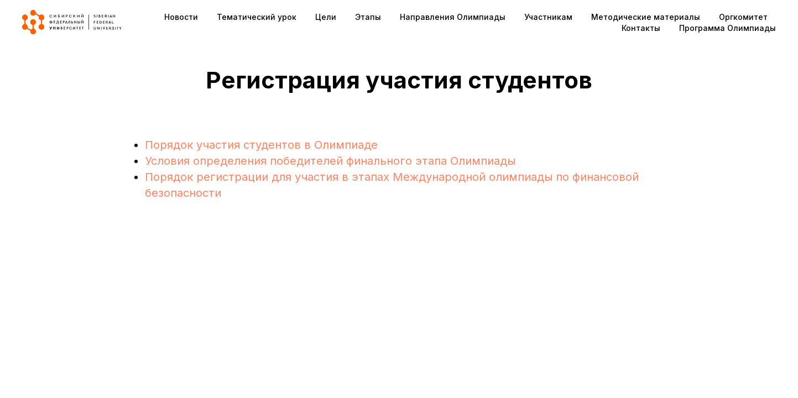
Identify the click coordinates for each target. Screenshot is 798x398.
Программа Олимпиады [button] (727, 28)
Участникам (548, 17)
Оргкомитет (743, 17)
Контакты (641, 28)
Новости (181, 17)
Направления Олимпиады (452, 17)
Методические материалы (645, 17)
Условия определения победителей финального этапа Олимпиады (330, 160)
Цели (325, 17)
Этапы (368, 17)
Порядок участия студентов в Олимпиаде (261, 144)
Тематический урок (256, 17)
